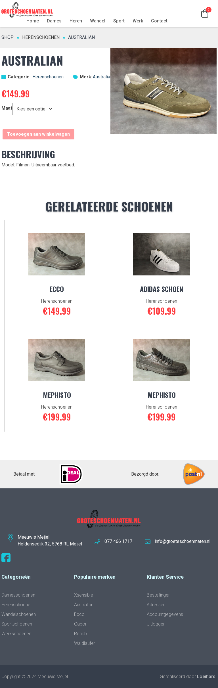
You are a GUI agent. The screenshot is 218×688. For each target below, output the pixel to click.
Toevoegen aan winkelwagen (38, 134)
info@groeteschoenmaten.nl (182, 541)
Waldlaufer (84, 643)
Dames (54, 21)
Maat (6, 108)
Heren (76, 21)
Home (32, 21)
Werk (138, 21)
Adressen (156, 604)
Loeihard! (207, 676)
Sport (119, 21)
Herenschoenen (41, 37)
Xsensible (83, 595)
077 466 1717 (118, 541)
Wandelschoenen (18, 614)
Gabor (80, 624)
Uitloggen (156, 624)
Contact (159, 21)
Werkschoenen (16, 633)
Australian (102, 77)
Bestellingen (159, 595)
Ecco (79, 614)
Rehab (80, 633)
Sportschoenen (16, 624)
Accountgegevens (165, 614)
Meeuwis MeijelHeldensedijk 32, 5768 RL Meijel (50, 540)
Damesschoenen (18, 595)
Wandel (97, 21)
